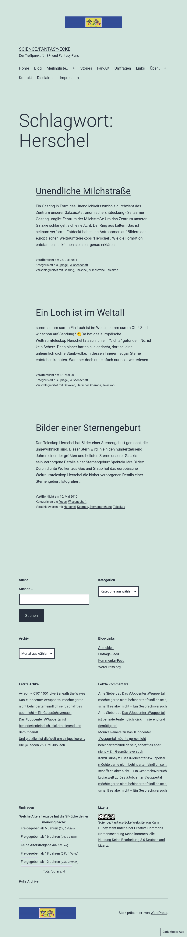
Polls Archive (29, 881)
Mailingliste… (58, 68)
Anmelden (106, 648)
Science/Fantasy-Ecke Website (121, 822)
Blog (38, 68)
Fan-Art (103, 68)
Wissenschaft (79, 265)
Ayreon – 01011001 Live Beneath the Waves (52, 693)
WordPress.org (109, 667)
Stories (86, 68)
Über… (155, 68)
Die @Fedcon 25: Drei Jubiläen (42, 745)
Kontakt (25, 77)
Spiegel (63, 265)
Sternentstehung (101, 507)
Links (140, 68)
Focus (62, 501)
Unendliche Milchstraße (83, 191)
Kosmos (95, 385)
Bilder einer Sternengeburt (88, 427)
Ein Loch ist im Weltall (80, 312)
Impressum (69, 77)
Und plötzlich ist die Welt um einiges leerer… (52, 739)
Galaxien (69, 385)
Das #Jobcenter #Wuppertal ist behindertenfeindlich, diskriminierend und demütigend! (50, 725)
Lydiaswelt (106, 777)
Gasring (69, 270)
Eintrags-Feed (108, 654)
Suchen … (26, 589)
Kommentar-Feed (111, 660)
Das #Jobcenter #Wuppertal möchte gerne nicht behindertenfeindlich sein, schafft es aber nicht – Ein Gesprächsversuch (51, 706)
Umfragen (123, 68)
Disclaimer (46, 77)
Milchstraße (97, 270)
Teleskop (112, 270)
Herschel (81, 270)
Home (24, 68)
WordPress (159, 913)
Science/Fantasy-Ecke (44, 49)
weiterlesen (138, 360)
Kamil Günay (107, 758)
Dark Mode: (173, 932)
